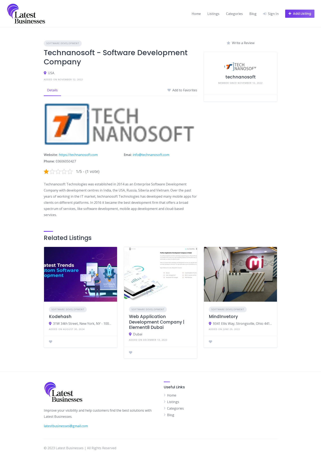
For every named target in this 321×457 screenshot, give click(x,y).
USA (51, 73)
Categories (234, 13)
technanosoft (240, 77)
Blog (253, 13)
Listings (213, 13)
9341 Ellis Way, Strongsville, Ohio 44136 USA (242, 323)
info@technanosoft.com (151, 154)
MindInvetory (223, 316)
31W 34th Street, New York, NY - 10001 (82, 323)
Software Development (62, 43)
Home (196, 13)
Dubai (137, 334)
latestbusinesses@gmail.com (66, 426)
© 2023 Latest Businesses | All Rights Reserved (80, 448)
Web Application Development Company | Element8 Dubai (156, 322)
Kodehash (60, 316)
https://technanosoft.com (78, 154)
